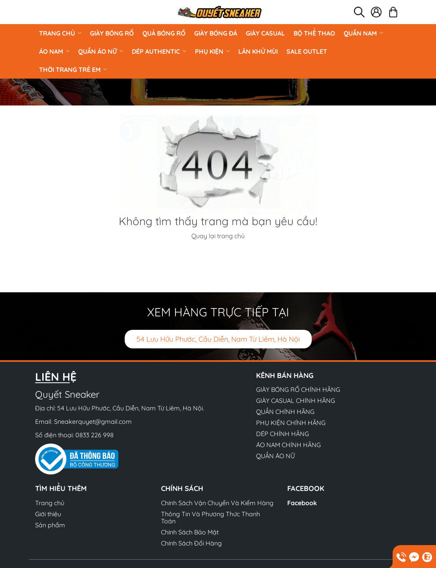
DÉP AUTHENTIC (159, 51)
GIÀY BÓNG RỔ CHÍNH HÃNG (298, 389)
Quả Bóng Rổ (163, 33)
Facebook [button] (305, 488)
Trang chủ (60, 33)
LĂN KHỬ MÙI (258, 51)
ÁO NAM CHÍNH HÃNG (288, 445)
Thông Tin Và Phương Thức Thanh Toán (210, 517)
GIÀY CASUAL (265, 33)
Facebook (302, 503)
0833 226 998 (94, 435)
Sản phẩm (50, 525)
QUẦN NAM (363, 33)
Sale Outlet (306, 51)
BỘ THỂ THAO (314, 33)
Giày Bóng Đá (215, 33)
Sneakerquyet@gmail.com (93, 421)
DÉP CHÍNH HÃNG (282, 434)
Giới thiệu (48, 514)
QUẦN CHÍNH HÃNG (285, 412)
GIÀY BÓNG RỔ (112, 33)
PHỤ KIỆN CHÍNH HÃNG (291, 423)
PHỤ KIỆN (212, 51)
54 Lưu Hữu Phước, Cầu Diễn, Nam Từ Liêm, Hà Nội (218, 339)
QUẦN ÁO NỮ (100, 51)
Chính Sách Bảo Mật (190, 532)
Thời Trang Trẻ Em (73, 69)
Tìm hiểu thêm (61, 488)
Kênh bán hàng (285, 375)
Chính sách (182, 488)
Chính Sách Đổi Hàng (191, 543)
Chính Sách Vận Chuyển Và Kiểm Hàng (217, 503)
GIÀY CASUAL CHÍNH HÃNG (295, 400)
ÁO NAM (54, 51)
